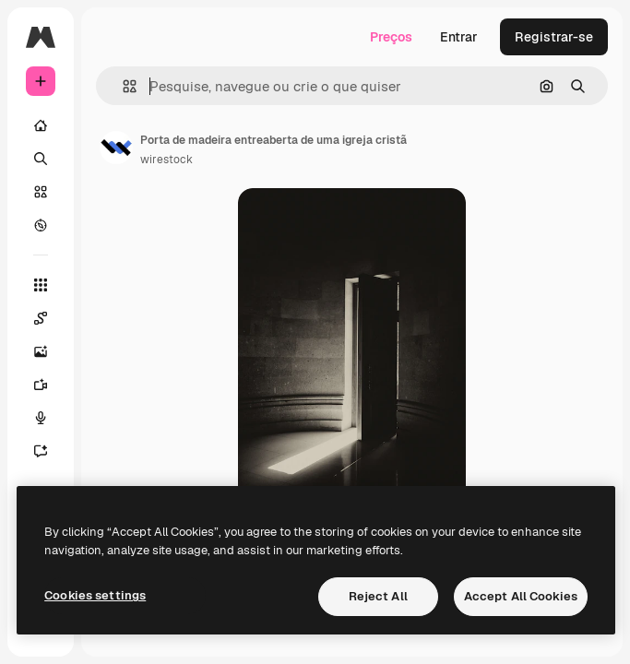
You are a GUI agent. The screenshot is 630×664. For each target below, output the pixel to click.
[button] (122, 86)
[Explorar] (40, 225)
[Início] (40, 125)
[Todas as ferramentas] (40, 285)
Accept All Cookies (520, 596)
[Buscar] (40, 158)
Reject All (378, 596)
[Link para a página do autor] (116, 147)
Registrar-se (554, 37)
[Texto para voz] (50, 418)
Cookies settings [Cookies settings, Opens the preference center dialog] (95, 595)
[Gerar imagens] (50, 351)
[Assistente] (50, 451)
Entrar (459, 37)
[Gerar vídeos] (50, 384)
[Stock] (40, 192)
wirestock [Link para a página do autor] (166, 159)
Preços (391, 37)
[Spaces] (50, 318)
